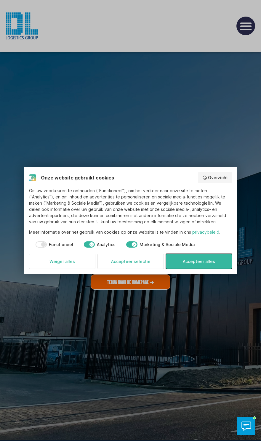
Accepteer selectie (130, 261)
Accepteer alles (199, 261)
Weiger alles (62, 261)
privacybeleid (205, 232)
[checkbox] (51, 244)
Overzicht (215, 177)
